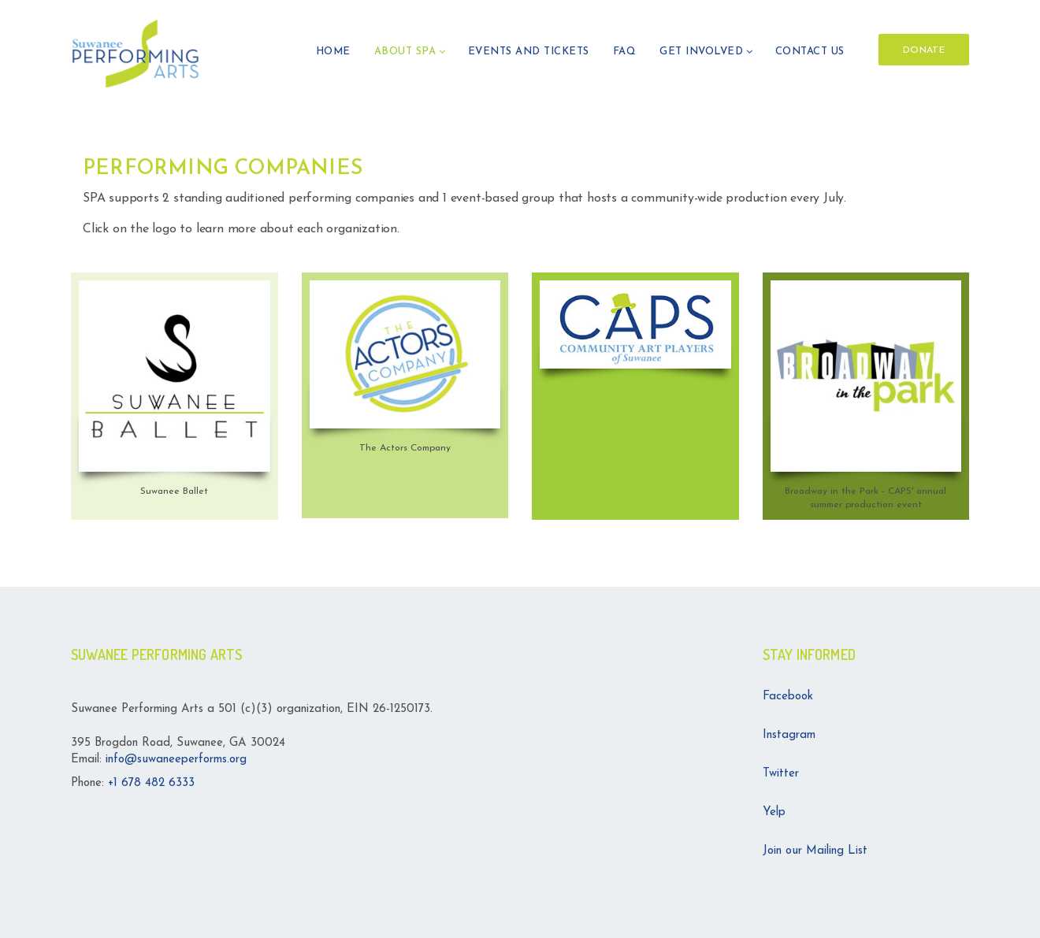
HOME (333, 51)
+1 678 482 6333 (151, 783)
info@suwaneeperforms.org (176, 760)
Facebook (788, 697)
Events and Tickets (528, 51)
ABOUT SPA (405, 51)
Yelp (774, 812)
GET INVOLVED (701, 51)
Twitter (781, 774)
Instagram (789, 735)
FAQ (625, 51)
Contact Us (810, 51)
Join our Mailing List (815, 851)
